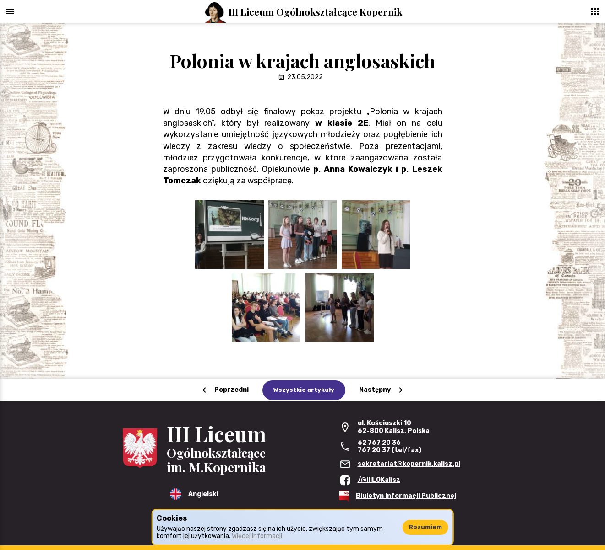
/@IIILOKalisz (379, 480)
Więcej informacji (257, 536)
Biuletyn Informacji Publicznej (406, 496)
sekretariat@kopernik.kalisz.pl (409, 464)
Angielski (203, 494)
